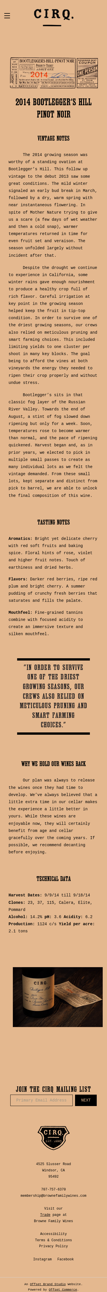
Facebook (65, 1259)
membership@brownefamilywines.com (53, 1196)
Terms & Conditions (53, 1240)
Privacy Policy (53, 1246)
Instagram (42, 1259)
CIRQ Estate (54, 17)
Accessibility (53, 1234)
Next (86, 1100)
